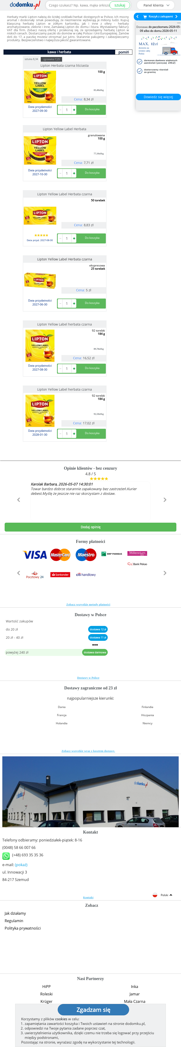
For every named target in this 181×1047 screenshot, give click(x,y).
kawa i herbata (59, 52)
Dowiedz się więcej (158, 97)
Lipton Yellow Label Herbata (64, 129)
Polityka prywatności (23, 928)
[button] (17, 509)
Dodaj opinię (91, 527)
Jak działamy (15, 913)
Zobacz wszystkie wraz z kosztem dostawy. (88, 751)
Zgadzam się (93, 1010)
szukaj (119, 5)
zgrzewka (51, 59)
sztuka (31, 58)
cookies (61, 1019)
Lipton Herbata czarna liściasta (64, 65)
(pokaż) (21, 864)
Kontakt (88, 897)
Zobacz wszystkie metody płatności (88, 604)
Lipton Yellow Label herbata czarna (64, 324)
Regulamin (14, 920)
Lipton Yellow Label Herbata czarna (64, 194)
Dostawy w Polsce (88, 677)
